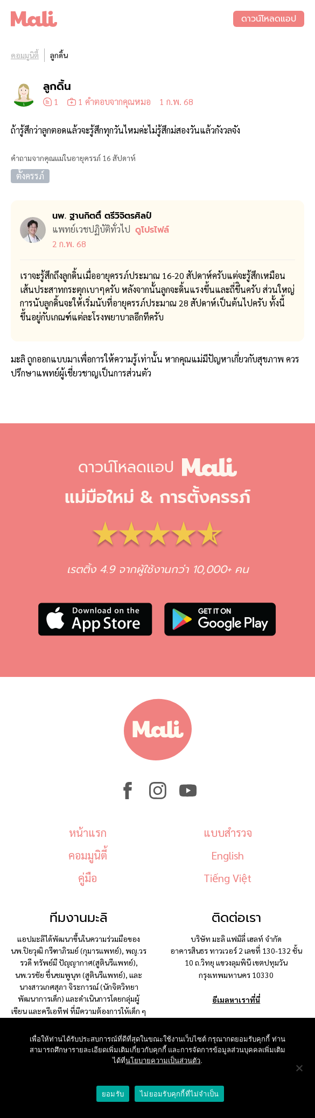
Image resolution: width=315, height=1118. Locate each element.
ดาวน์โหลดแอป (268, 18)
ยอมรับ (113, 1094)
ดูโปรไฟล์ (152, 229)
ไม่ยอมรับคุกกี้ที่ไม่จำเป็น (179, 1094)
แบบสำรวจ (228, 833)
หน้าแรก (88, 833)
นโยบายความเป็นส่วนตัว (162, 1061)
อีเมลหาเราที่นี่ (236, 999)
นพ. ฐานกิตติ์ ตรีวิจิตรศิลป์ (101, 215)
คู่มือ (87, 878)
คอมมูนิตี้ (25, 55)
